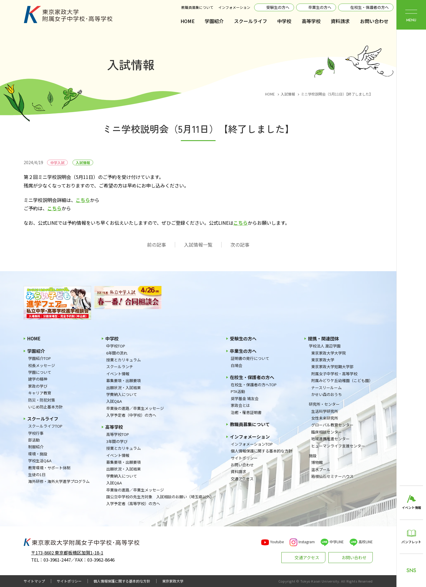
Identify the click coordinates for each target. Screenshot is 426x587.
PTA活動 (238, 391)
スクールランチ (119, 366)
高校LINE (366, 541)
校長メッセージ (41, 365)
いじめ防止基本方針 (45, 407)
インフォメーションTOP (252, 444)
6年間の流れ (117, 353)
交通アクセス (242, 478)
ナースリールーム (326, 387)
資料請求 (340, 21)
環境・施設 (37, 454)
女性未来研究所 (324, 418)
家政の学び (37, 386)
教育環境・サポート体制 (49, 467)
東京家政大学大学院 (328, 353)
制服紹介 (35, 446)
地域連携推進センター (330, 439)
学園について (39, 372)
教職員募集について (197, 7)
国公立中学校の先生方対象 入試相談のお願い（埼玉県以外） (160, 496)
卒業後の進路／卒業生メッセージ (135, 408)
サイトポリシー (244, 458)
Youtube (277, 541)
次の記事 (239, 245)
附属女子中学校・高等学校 (334, 373)
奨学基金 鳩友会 (245, 398)
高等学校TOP (117, 434)
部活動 (34, 440)
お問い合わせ (374, 21)
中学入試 (57, 162)
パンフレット (411, 541)
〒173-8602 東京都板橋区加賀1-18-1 (67, 552)
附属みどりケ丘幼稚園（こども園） (342, 380)
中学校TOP (115, 346)
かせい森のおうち (326, 394)
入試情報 (83, 162)
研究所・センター (324, 404)
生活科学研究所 (324, 411)
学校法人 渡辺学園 (325, 346)
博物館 (317, 462)
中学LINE (337, 541)
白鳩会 (236, 365)
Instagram (306, 541)
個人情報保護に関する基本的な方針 (261, 451)
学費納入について (121, 394)
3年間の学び (117, 441)
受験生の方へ (277, 7)
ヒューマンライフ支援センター (338, 446)
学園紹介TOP (39, 358)
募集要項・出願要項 (123, 380)
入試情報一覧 (198, 245)
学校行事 (35, 433)
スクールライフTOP (45, 426)
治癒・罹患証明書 (246, 412)
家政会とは (240, 405)
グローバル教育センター (332, 425)
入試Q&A (114, 401)
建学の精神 (37, 379)
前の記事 (156, 245)
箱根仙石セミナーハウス (332, 476)
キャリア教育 (39, 393)
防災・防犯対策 (41, 400)
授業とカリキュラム (123, 360)
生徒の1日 (37, 474)
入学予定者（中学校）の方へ (131, 415)
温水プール (320, 469)
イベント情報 (117, 373)
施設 (313, 455)
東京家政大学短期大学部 (332, 366)
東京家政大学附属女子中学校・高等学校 (68, 14)
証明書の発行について (250, 358)
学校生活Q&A (39, 460)
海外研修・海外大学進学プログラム (59, 481)
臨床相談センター (326, 432)
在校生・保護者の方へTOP (254, 384)
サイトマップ (34, 581)
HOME (187, 21)
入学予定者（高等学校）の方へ (133, 503)
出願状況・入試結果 (123, 387)
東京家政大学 (322, 360)
